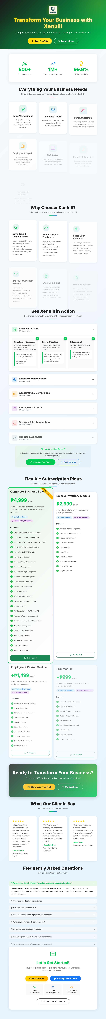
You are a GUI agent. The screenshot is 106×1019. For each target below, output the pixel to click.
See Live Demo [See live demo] (66, 41)
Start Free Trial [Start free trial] (40, 41)
